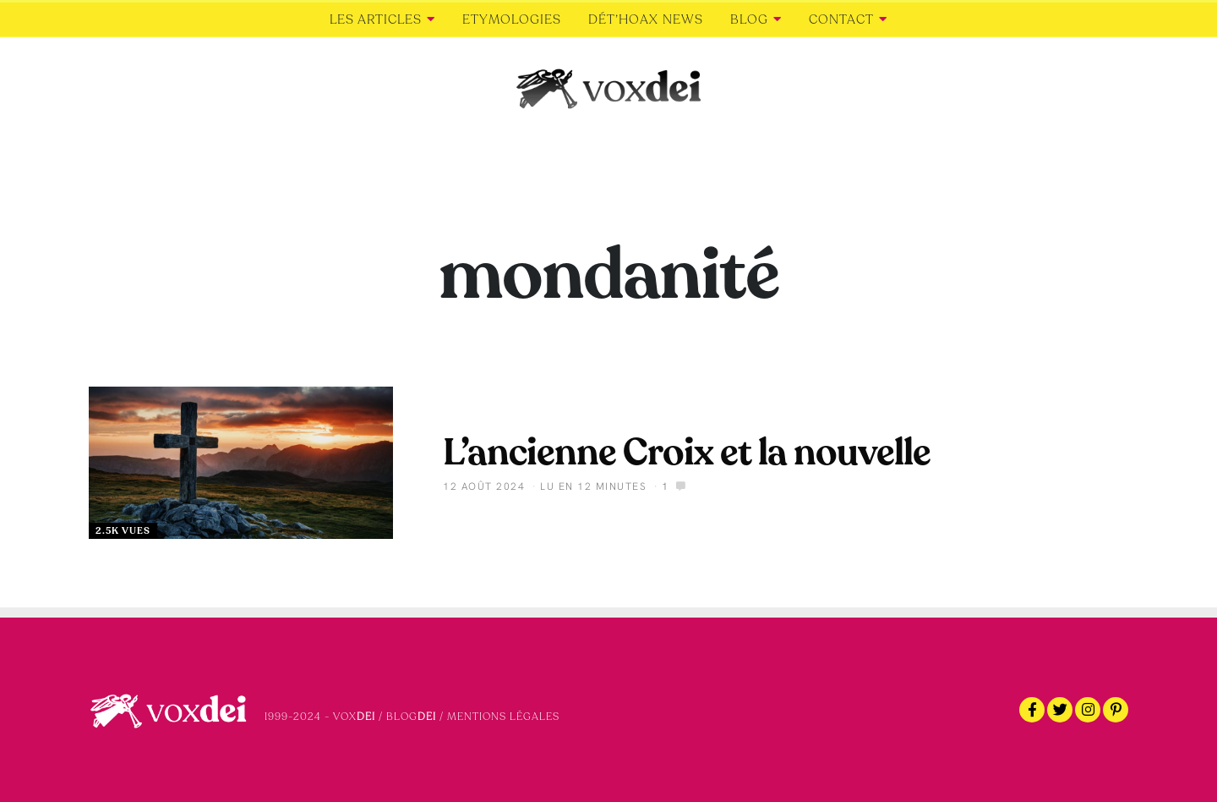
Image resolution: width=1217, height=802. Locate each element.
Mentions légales (503, 716)
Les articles (376, 19)
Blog (749, 19)
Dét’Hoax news (645, 19)
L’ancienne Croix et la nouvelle (686, 452)
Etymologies (511, 19)
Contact (841, 19)
